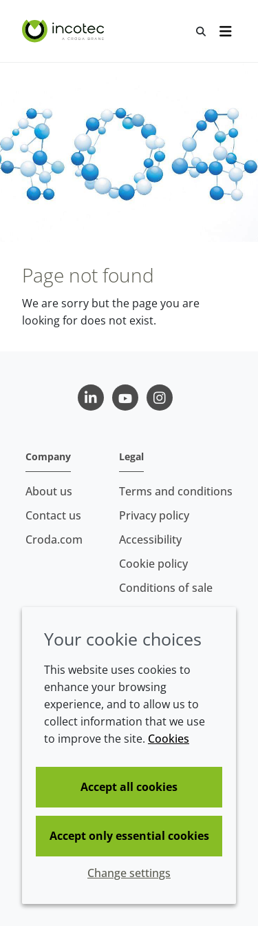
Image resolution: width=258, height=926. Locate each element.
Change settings (129, 873)
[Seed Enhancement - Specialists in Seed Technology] (64, 31)
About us (48, 491)
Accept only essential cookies (129, 835)
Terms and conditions (176, 491)
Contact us (53, 515)
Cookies (168, 738)
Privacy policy (154, 515)
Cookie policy (153, 563)
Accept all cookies (129, 786)
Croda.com (54, 539)
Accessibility (150, 539)
